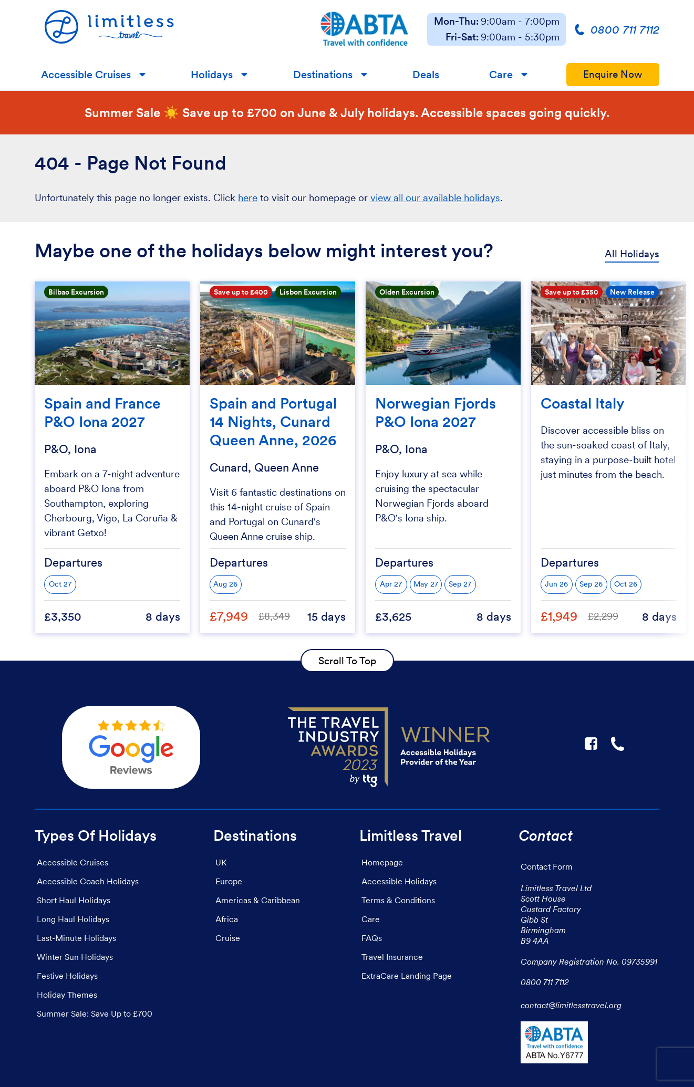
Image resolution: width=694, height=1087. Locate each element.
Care (501, 74)
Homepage (382, 862)
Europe (228, 881)
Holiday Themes (67, 994)
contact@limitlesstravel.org (571, 1005)
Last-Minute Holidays (76, 938)
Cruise (227, 938)
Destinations (323, 74)
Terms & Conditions (398, 900)
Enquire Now (613, 74)
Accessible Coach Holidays (88, 881)
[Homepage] (168, 29)
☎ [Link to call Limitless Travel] (618, 743)
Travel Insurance (392, 957)
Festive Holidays (67, 975)
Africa (226, 919)
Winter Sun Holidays (75, 957)
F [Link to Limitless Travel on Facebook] (591, 743)
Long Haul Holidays (73, 919)
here (247, 198)
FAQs (371, 938)
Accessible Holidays (399, 881)
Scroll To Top (347, 660)
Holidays (212, 74)
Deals (425, 74)
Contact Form (547, 866)
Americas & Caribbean (257, 900)
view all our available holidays (435, 198)
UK (220, 862)
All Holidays (632, 254)
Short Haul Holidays (73, 900)
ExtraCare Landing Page (406, 975)
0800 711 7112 (545, 982)
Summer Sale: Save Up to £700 (94, 1013)
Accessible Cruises (86, 74)
